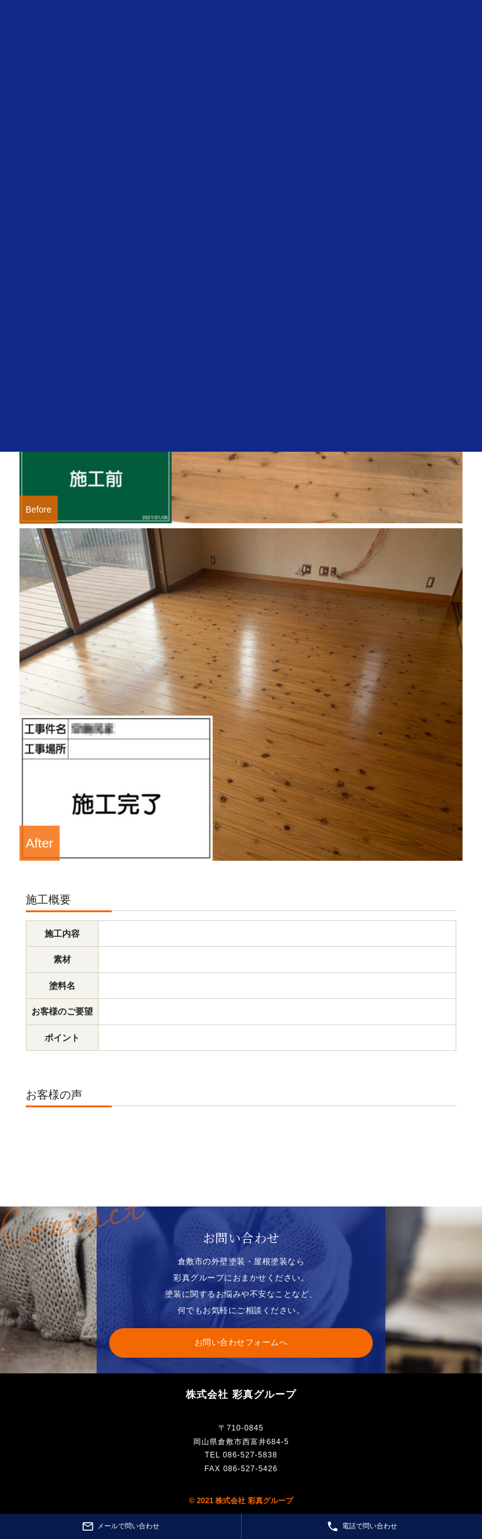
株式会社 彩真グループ (241, 1394)
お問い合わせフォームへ (241, 1342)
